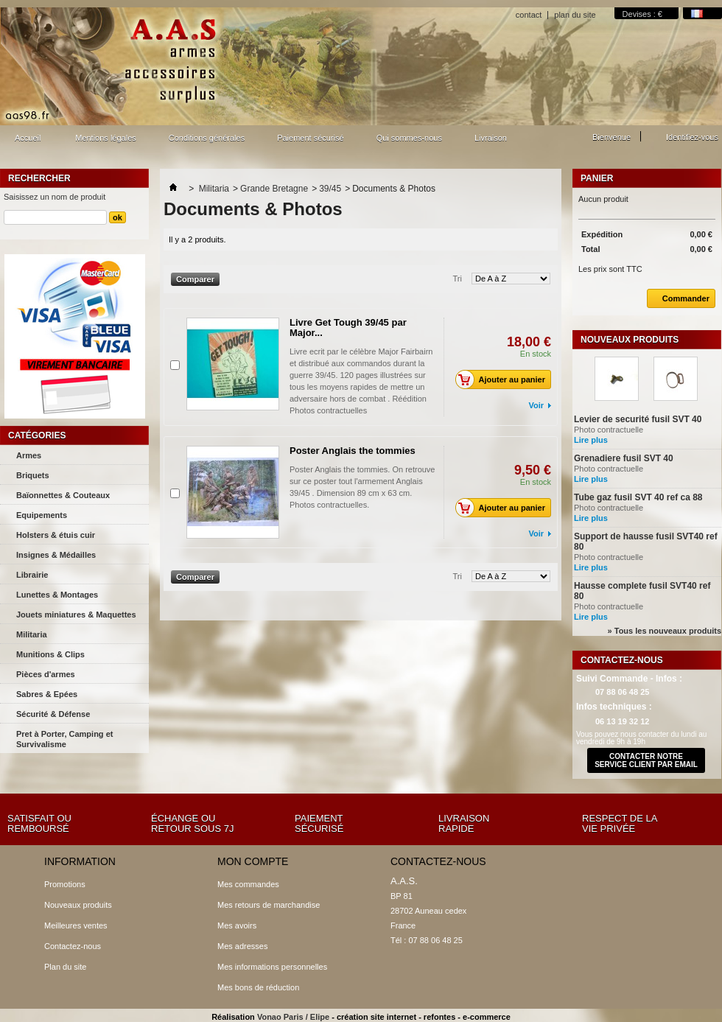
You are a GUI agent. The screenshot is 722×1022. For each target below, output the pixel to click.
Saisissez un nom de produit (54, 196)
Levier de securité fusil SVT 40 (637, 419)
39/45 (330, 188)
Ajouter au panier (504, 379)
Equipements (41, 515)
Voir (536, 405)
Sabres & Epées (46, 694)
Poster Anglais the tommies (353, 450)
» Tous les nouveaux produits (664, 630)
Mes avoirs (236, 925)
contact (529, 14)
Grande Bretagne (274, 188)
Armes (28, 455)
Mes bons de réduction (258, 987)
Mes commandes (248, 884)
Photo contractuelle (626, 429)
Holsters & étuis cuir (55, 535)
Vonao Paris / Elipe (293, 1016)
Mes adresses (242, 946)
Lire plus (591, 439)
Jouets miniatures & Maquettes (76, 614)
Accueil (26, 141)
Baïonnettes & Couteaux (63, 495)
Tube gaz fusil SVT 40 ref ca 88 (638, 497)
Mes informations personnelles (272, 966)
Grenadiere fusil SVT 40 (623, 458)
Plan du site (65, 966)
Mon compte (252, 861)
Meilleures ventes (76, 925)
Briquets (32, 475)
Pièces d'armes (45, 674)
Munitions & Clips (50, 654)
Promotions (64, 884)
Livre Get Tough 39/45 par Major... (348, 327)
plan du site (574, 14)
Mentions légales (105, 137)
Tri (457, 278)
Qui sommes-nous (409, 137)
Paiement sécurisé (310, 137)
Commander (678, 298)
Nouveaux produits (630, 340)
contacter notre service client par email (646, 760)
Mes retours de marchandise (268, 904)
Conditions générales (207, 137)
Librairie (32, 574)
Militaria (31, 634)
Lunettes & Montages (57, 594)
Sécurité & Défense (53, 714)
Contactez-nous (72, 946)
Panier (597, 178)
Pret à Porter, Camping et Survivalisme (64, 739)
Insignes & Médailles (56, 554)
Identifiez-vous (692, 137)
